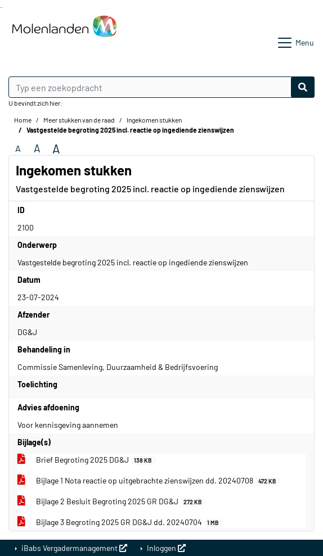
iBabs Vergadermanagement (73, 548)
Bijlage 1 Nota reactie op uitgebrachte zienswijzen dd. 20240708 (148, 481)
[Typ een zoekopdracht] (161, 87)
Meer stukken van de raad (79, 120)
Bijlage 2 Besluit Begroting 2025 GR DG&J (111, 501)
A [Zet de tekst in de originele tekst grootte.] (18, 148)
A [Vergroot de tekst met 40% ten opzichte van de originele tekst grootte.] (56, 148)
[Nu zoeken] (303, 87)
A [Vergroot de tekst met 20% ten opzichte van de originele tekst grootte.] (37, 148)
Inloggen (165, 548)
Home (23, 120)
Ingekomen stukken (154, 120)
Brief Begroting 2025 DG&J (86, 460)
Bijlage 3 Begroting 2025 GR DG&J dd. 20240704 (120, 522)
